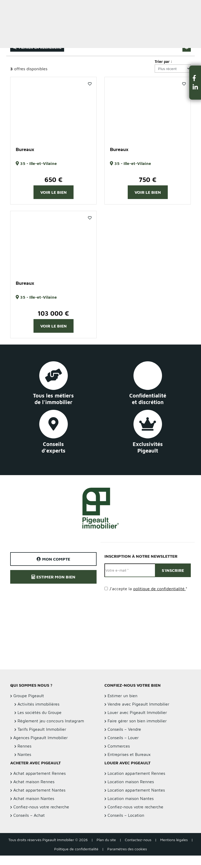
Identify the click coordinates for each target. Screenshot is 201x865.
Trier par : (163, 61)
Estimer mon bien (53, 576)
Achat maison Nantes (33, 798)
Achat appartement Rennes (39, 773)
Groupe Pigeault (28, 695)
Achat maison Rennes (33, 781)
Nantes (24, 754)
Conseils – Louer (123, 737)
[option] (53, 109)
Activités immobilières (38, 704)
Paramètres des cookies (127, 849)
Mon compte (53, 559)
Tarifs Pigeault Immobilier (42, 729)
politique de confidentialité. (159, 588)
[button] (195, 78)
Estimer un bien (184, 7)
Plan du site (106, 839)
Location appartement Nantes (136, 790)
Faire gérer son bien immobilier (137, 720)
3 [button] (58, 138)
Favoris (90, 84)
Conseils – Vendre (124, 729)
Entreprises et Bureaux (129, 754)
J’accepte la (148, 588)
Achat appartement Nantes (39, 790)
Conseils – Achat (29, 815)
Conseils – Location (126, 815)
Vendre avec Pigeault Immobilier (138, 704)
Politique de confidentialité (76, 849)
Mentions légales (174, 839)
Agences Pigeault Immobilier (40, 737)
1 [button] (48, 138)
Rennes (24, 746)
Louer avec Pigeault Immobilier (137, 712)
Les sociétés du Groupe (40, 712)
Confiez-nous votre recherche (41, 806)
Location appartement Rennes (136, 773)
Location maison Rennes (131, 781)
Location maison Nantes (131, 798)
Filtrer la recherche (37, 47)
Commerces (119, 746)
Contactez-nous (138, 839)
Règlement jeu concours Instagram (51, 720)
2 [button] (53, 138)
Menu (8, 7)
